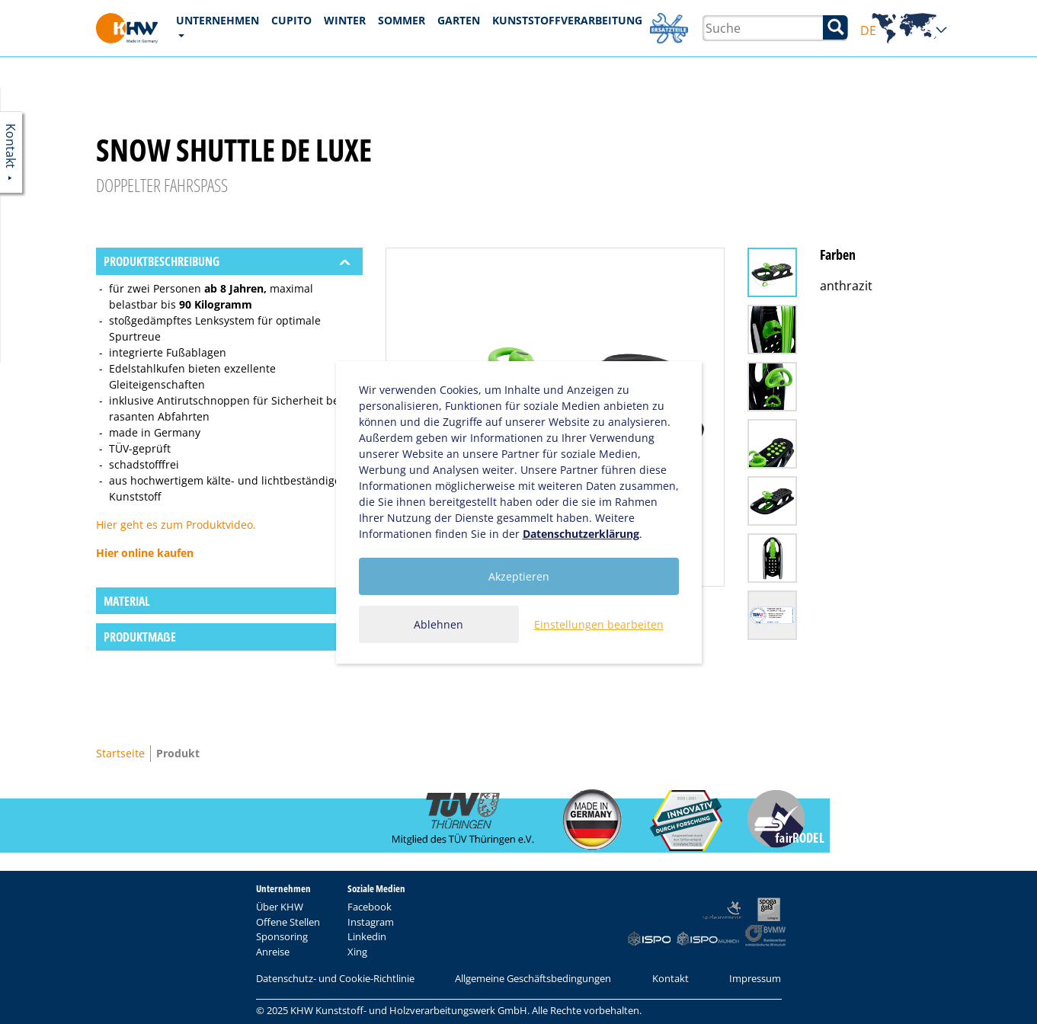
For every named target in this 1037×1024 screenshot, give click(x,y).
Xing (357, 951)
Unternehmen (217, 20)
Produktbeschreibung (161, 261)
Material (127, 601)
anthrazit (846, 285)
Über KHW (279, 907)
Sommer (401, 20)
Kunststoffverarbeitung (567, 20)
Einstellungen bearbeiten (599, 624)
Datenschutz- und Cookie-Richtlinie (335, 978)
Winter (345, 20)
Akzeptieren (518, 576)
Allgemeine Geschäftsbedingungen (533, 978)
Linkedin (366, 936)
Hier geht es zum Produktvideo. (176, 524)
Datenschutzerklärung (581, 533)
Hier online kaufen (145, 553)
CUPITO (291, 20)
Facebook (369, 907)
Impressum (755, 978)
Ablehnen (438, 624)
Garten (458, 20)
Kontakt (670, 978)
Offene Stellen (288, 922)
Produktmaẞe (140, 637)
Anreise (273, 951)
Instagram (370, 922)
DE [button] (904, 31)
